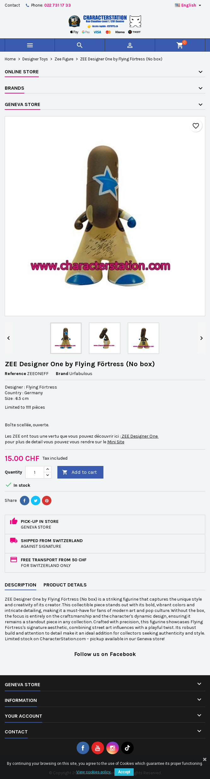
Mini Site (115, 442)
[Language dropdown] (189, 5)
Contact (12, 5)
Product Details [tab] (65, 585)
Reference (15, 373)
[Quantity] (34, 472)
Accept (124, 772)
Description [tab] (20, 585)
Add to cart (79, 472)
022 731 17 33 (57, 5)
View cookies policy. (93, 772)
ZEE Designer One (140, 436)
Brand (62, 373)
